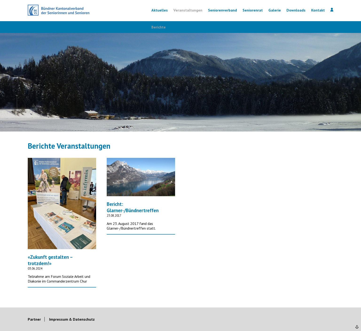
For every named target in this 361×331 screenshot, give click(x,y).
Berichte (158, 27)
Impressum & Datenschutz (72, 319)
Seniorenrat (253, 10)
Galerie (274, 10)
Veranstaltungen (187, 10)
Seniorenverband (222, 10)
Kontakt (318, 10)
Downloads (296, 10)
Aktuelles (159, 10)
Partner (34, 319)
